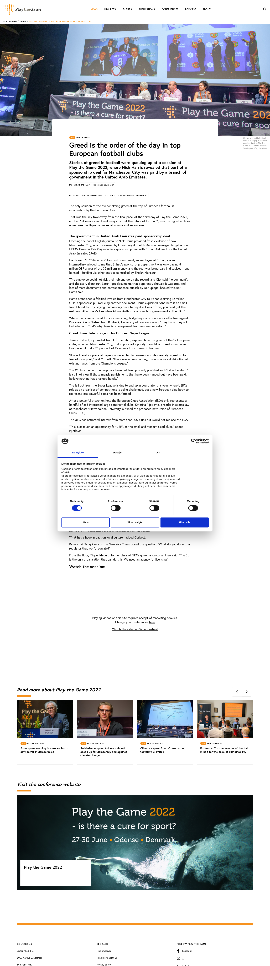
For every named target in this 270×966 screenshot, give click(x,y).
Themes (127, 9)
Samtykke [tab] (77, 452)
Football (110, 195)
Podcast (190, 9)
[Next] (246, 692)
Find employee (104, 950)
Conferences (170, 9)
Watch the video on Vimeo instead (135, 629)
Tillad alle (184, 522)
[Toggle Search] (265, 9)
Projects (110, 9)
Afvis (85, 522)
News (94, 9)
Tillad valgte (135, 522)
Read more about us (107, 957)
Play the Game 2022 (92, 195)
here (152, 622)
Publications (147, 9)
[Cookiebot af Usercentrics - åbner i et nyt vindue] (194, 441)
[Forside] (22, 9)
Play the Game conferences (133, 195)
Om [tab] (158, 452)
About (206, 9)
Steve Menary (94, 184)
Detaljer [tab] (118, 452)
